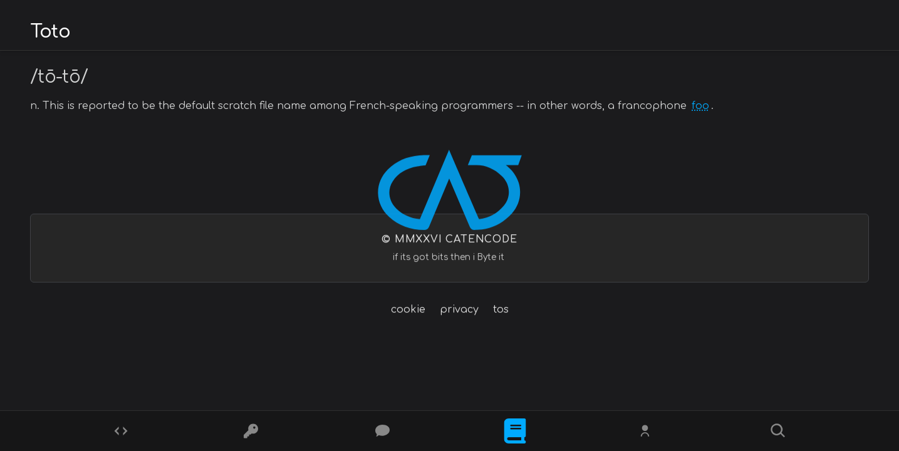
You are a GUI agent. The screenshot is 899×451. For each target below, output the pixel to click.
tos (501, 310)
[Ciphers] (252, 431)
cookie (408, 310)
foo (700, 105)
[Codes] (121, 431)
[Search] (778, 431)
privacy (459, 310)
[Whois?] (646, 431)
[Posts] (384, 431)
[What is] (515, 431)
